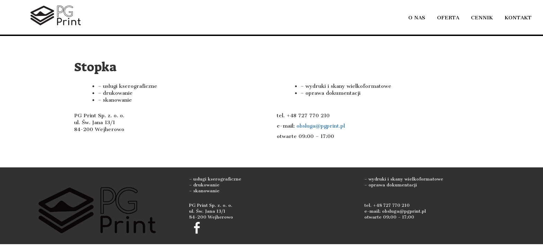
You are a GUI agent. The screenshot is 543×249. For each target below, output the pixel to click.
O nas (416, 18)
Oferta (448, 18)
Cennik (482, 18)
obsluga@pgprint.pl (320, 126)
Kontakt (518, 18)
